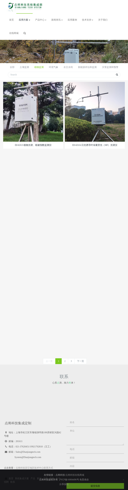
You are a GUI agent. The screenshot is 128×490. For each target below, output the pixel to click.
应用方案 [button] (24, 20)
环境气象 (53, 67)
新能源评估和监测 (87, 67)
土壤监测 (24, 67)
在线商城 (13, 33)
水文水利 (68, 67)
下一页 (80, 361)
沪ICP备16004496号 (69, 479)
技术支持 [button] (87, 20)
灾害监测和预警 (110, 67)
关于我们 (103, 20)
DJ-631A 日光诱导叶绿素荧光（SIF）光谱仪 (94, 145)
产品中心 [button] (40, 20)
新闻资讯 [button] (57, 20)
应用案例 (72, 20)
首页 (11, 20)
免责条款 (84, 479)
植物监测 (39, 67)
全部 (12, 67)
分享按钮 (64, 484)
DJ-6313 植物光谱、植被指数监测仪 (33, 145)
